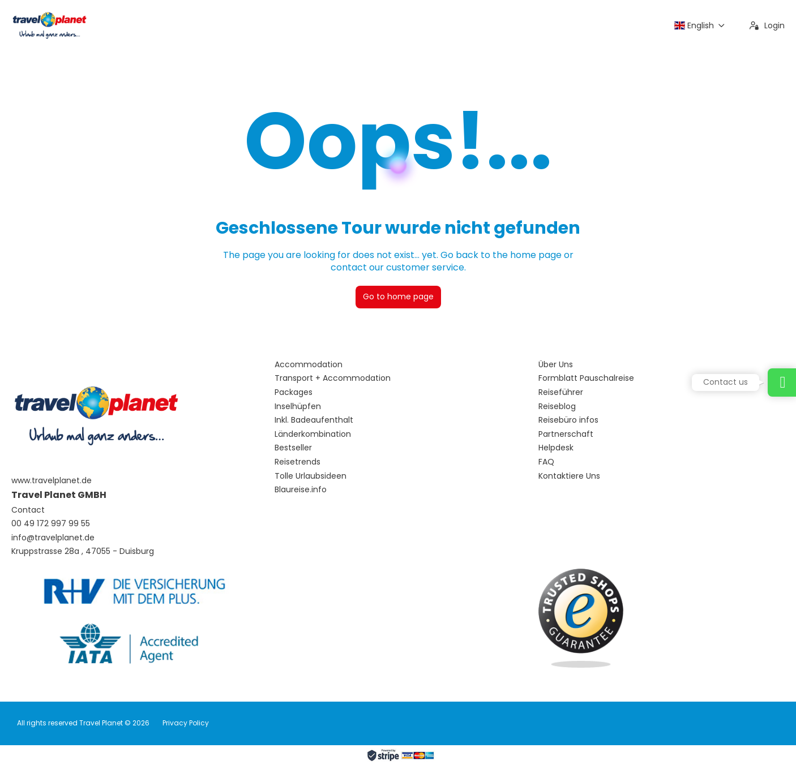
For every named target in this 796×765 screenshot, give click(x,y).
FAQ (546, 462)
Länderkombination (313, 434)
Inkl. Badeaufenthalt (314, 420)
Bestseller (293, 447)
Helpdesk (556, 447)
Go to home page (398, 296)
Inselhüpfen (298, 406)
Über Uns (555, 364)
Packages (294, 392)
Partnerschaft (565, 434)
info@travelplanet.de (53, 537)
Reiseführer (560, 392)
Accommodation (309, 364)
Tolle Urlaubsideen (310, 476)
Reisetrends (297, 462)
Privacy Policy (185, 723)
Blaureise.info (301, 489)
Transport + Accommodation (333, 378)
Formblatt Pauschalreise (586, 378)
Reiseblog (557, 406)
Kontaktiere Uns (569, 476)
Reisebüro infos (568, 420)
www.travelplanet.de (51, 480)
